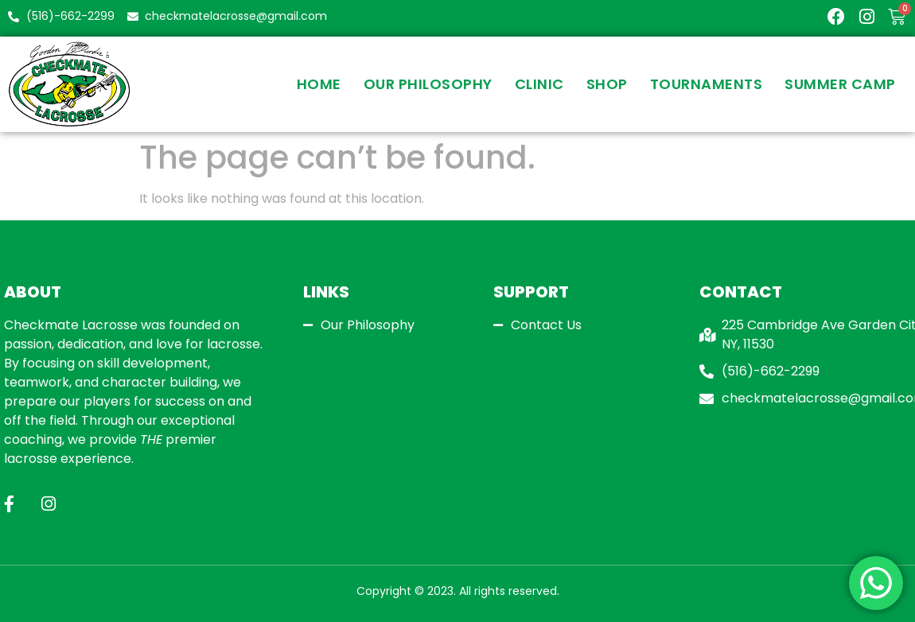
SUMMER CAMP (840, 84)
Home (319, 84)
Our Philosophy (428, 84)
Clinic (539, 84)
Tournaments (706, 84)
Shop (607, 84)
